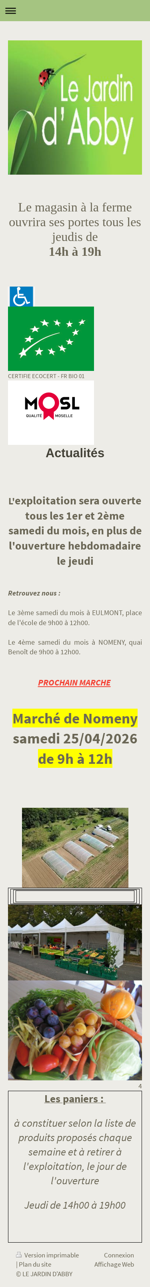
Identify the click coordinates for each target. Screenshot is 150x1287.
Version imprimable (47, 1255)
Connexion (119, 1255)
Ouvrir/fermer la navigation (75, 10)
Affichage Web (114, 1264)
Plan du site (35, 1264)
